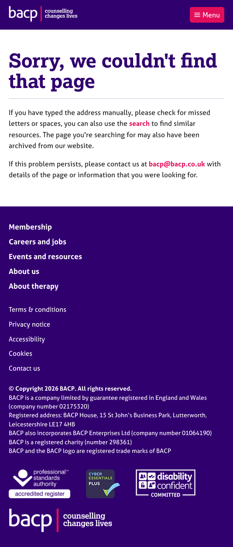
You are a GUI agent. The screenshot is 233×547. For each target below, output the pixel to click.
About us (24, 271)
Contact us (24, 368)
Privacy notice (29, 324)
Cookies (20, 353)
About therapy (33, 285)
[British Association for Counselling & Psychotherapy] (43, 15)
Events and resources (45, 256)
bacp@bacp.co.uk (177, 163)
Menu (207, 14)
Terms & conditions (37, 309)
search (139, 123)
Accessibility (27, 339)
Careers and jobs (37, 241)
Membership (30, 226)
